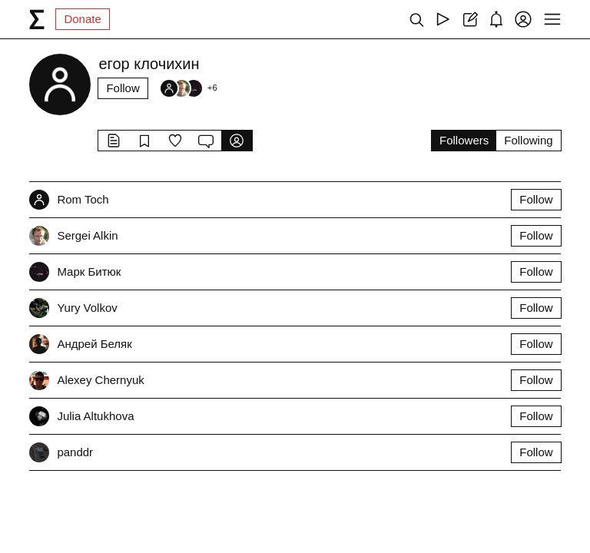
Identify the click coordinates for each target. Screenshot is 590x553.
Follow (122, 87)
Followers (464, 140)
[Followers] (188, 88)
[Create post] (469, 19)
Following (528, 140)
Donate (82, 18)
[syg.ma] (37, 19)
